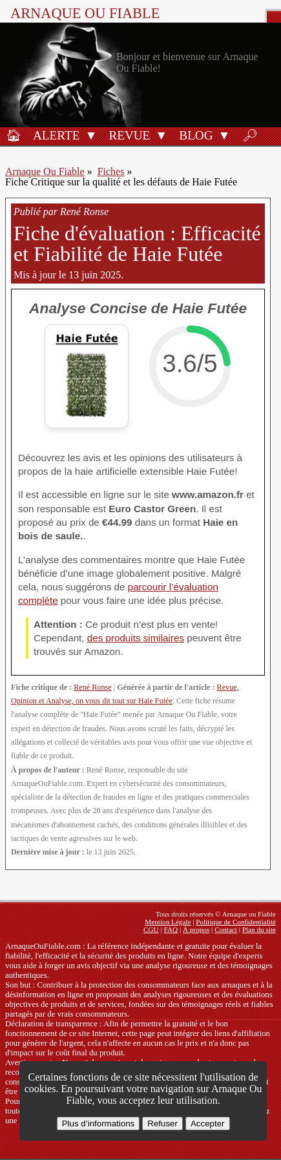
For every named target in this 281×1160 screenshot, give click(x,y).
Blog (196, 135)
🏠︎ (13, 135)
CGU (151, 929)
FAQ (171, 929)
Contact (225, 929)
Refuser (162, 1123)
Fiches (111, 171)
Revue (129, 135)
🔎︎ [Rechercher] (250, 135)
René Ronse (92, 687)
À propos (196, 929)
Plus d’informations (98, 1123)
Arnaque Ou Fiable (45, 171)
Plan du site (259, 929)
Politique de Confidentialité (236, 922)
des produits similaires (135, 637)
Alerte (56, 135)
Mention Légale (168, 922)
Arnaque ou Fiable (85, 13)
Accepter (208, 1123)
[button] (90, 134)
